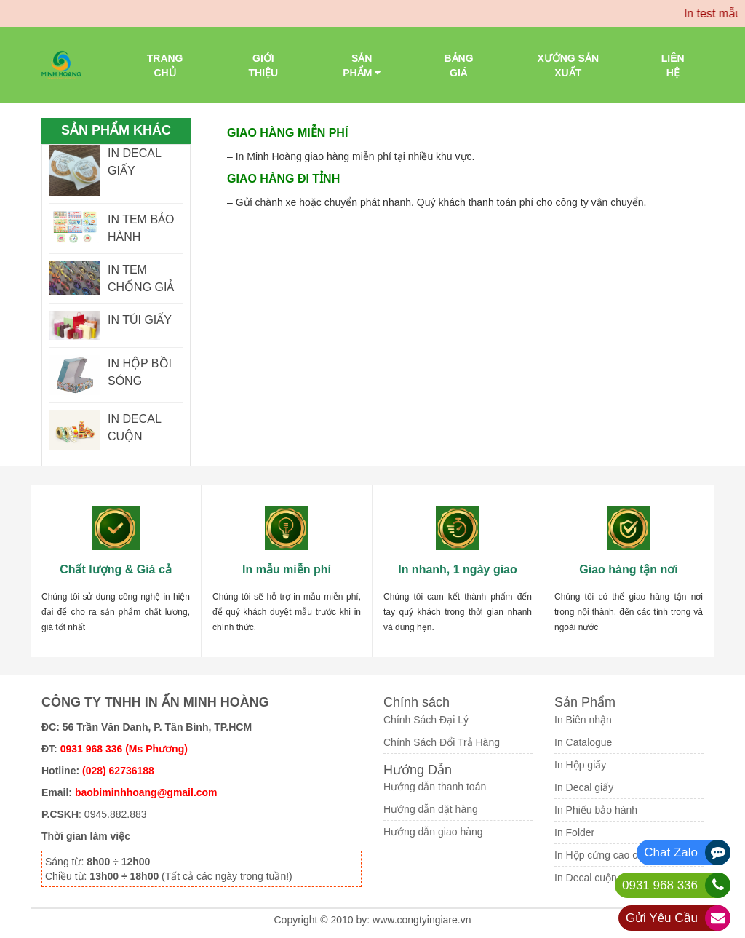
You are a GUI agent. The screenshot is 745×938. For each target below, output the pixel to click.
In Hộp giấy (580, 765)
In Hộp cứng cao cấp (601, 855)
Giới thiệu (264, 65)
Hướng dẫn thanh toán (434, 786)
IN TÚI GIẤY (140, 320)
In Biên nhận (583, 720)
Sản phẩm (362, 65)
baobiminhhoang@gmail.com (146, 792)
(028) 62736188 (118, 770)
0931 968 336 (660, 885)
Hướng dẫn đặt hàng (430, 809)
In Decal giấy (583, 787)
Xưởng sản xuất (568, 65)
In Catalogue (583, 742)
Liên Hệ (673, 65)
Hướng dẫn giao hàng (433, 832)
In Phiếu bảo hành (595, 810)
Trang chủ (165, 65)
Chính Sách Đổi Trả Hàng (441, 742)
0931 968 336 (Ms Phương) (124, 749)
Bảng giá (458, 65)
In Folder (574, 832)
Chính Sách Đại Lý (426, 720)
